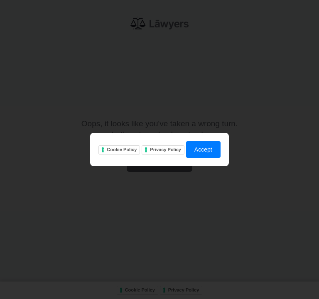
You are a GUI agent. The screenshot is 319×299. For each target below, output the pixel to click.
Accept (203, 149)
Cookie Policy (122, 149)
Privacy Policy (165, 149)
